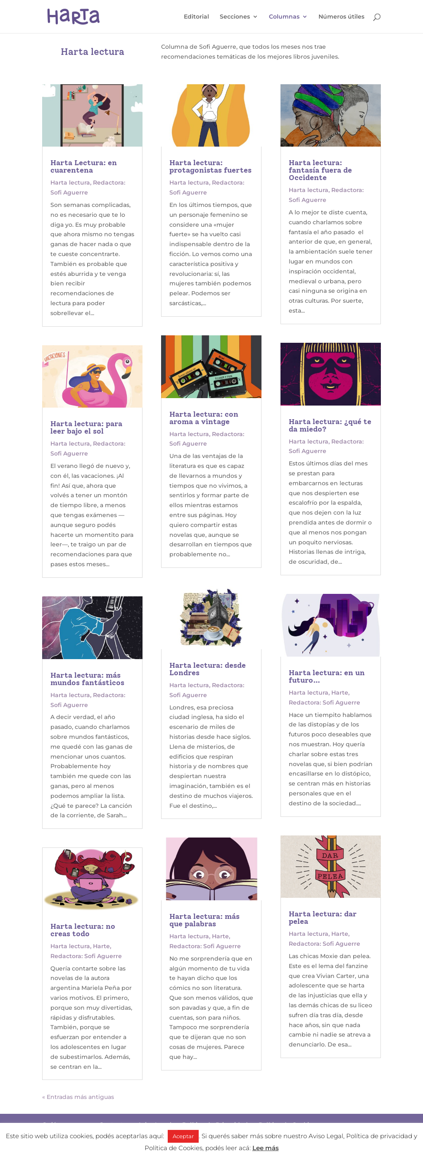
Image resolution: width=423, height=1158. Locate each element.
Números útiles (341, 17)
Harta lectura (70, 182)
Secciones (235, 17)
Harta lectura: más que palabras (204, 920)
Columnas (284, 17)
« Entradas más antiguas (78, 1097)
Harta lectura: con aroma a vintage (203, 418)
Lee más (265, 1148)
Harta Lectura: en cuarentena (83, 166)
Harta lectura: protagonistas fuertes (210, 166)
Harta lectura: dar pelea (322, 917)
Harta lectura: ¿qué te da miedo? (330, 425)
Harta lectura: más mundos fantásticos (87, 679)
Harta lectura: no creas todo (82, 930)
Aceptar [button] (183, 1136)
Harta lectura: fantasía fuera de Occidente (320, 170)
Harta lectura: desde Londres (207, 669)
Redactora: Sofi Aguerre (86, 956)
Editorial (196, 17)
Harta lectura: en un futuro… (327, 676)
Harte (101, 946)
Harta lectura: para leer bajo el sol (86, 427)
